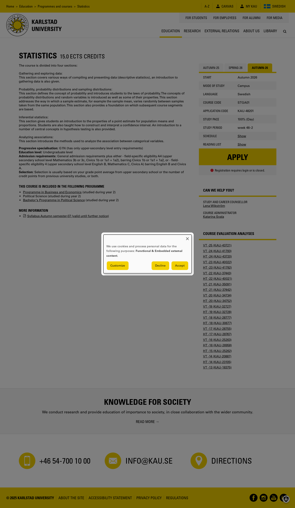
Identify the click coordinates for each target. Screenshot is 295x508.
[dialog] (147, 254)
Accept (180, 266)
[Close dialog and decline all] (187, 237)
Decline (160, 266)
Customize (117, 266)
